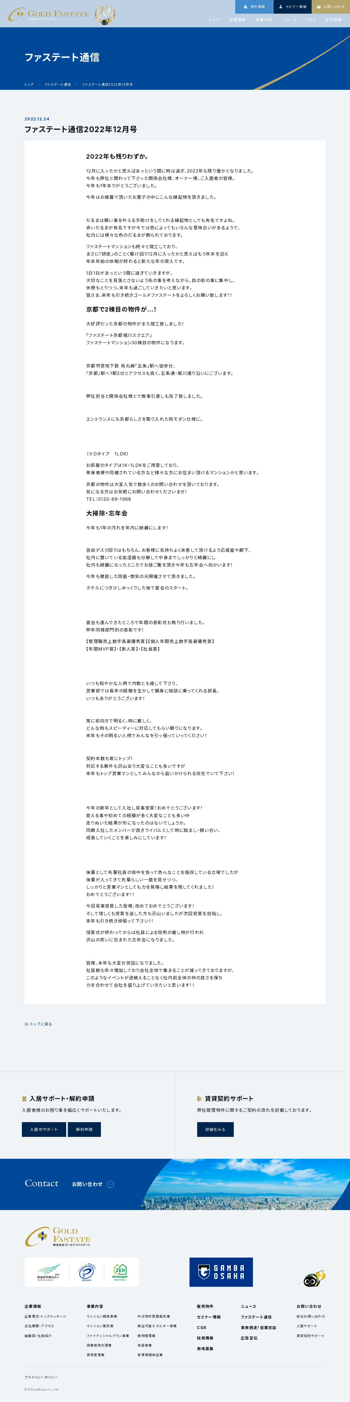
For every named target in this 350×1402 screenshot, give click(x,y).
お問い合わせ (87, 1184)
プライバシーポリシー (41, 1377)
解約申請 (84, 1129)
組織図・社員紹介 (38, 1336)
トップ (214, 20)
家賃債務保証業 (150, 1355)
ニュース (289, 20)
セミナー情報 (209, 1317)
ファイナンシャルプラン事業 (108, 1336)
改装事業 (145, 1345)
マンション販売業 (100, 1326)
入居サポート (307, 1326)
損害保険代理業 (99, 1345)
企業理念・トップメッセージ (46, 1316)
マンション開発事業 (102, 1316)
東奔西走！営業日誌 (259, 1327)
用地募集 (205, 1348)
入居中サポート (44, 1129)
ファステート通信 (256, 1317)
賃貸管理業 (96, 1355)
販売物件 (205, 1306)
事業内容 (264, 20)
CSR (311, 20)
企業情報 (237, 20)
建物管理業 (147, 1336)
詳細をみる (215, 1129)
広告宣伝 (249, 1338)
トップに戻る (41, 1024)
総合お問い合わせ (311, 1316)
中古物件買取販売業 (154, 1316)
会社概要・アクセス (40, 1326)
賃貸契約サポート (311, 1336)
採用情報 (333, 20)
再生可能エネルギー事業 (157, 1326)
